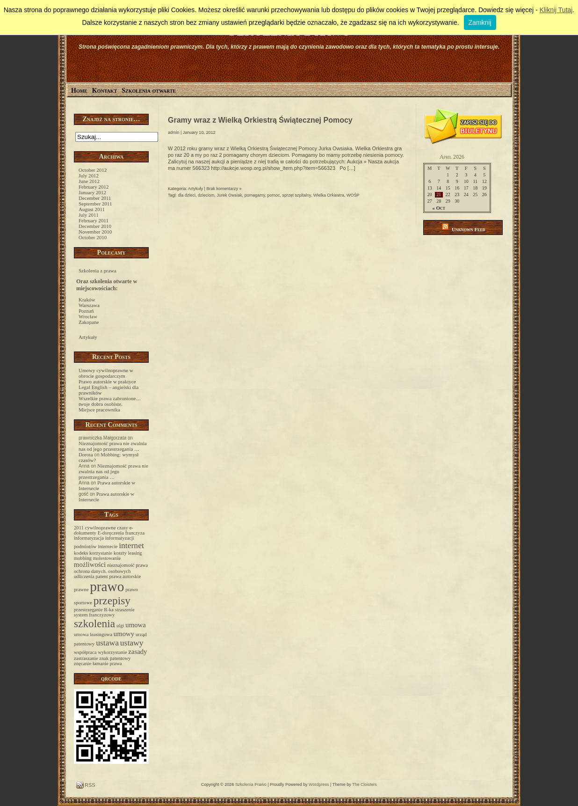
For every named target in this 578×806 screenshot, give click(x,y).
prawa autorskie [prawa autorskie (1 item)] (125, 576)
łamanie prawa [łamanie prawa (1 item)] (107, 663)
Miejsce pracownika (99, 409)
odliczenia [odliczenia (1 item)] (84, 576)
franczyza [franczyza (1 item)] (134, 532)
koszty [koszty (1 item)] (120, 553)
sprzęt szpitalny (296, 195)
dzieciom (206, 195)
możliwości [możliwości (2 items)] (90, 564)
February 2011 (93, 220)
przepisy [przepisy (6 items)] (112, 600)
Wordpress (319, 784)
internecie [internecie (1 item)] (107, 546)
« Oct (438, 208)
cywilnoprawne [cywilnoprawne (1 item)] (100, 527)
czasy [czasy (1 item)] (122, 527)
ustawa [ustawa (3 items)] (107, 642)
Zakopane (89, 322)
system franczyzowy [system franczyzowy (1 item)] (94, 614)
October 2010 (93, 237)
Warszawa (89, 305)
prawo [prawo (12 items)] (107, 586)
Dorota (86, 454)
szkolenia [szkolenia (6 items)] (94, 623)
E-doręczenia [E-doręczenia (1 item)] (111, 532)
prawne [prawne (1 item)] (81, 589)
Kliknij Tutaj (556, 10)
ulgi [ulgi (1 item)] (120, 625)
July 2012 (89, 175)
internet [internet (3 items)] (131, 545)
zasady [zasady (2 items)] (137, 651)
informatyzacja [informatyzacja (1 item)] (89, 538)
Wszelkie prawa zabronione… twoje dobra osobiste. (110, 401)
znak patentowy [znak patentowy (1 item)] (114, 658)
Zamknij (480, 22)
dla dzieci (187, 195)
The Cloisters (364, 784)
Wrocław (88, 316)
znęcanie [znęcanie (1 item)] (82, 663)
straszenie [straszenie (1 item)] (125, 609)
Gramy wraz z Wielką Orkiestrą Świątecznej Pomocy (260, 120)
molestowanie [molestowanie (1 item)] (107, 558)
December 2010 (95, 226)
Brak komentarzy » (223, 188)
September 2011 (95, 203)
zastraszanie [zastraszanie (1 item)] (86, 658)
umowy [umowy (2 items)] (124, 633)
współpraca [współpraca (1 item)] (85, 652)
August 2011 (92, 209)
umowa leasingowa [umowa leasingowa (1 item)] (93, 634)
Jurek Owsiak (229, 195)
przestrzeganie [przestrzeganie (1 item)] (88, 609)
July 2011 (89, 215)
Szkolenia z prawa (97, 270)
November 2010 (95, 231)
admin (174, 132)
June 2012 (89, 181)
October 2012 (93, 170)
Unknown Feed (468, 229)
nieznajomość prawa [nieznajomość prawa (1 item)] (127, 565)
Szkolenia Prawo (251, 784)
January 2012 (92, 192)
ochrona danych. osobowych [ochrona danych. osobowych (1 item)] (102, 571)
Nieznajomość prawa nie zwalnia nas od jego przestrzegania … (113, 446)
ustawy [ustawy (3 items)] (132, 642)
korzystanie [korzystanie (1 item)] (100, 553)
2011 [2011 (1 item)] (79, 527)
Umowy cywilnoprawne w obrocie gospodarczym (106, 373)
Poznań (86, 311)
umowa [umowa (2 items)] (135, 625)
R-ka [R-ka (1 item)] (109, 609)
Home (79, 90)
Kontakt (104, 90)
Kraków (87, 299)
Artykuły (88, 337)
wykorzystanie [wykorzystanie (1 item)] (112, 652)
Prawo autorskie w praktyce (107, 381)
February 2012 (93, 187)
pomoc (273, 195)
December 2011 (95, 198)
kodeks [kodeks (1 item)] (81, 553)
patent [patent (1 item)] (102, 576)
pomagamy (255, 195)
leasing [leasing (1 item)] (135, 553)
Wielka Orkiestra (328, 195)
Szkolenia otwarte (149, 90)
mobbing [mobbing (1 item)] (83, 558)
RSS (89, 785)
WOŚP (353, 195)
